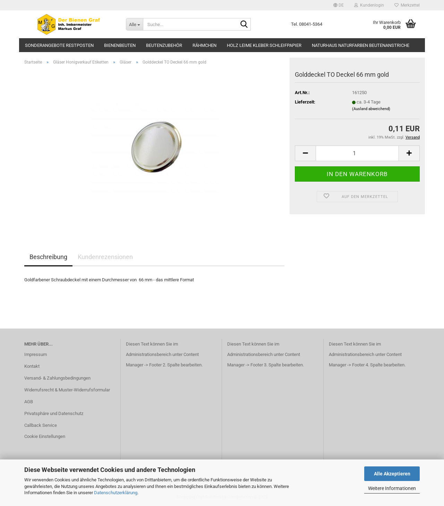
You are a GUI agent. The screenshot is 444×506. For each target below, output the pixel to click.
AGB (28, 401)
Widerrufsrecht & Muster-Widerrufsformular (67, 389)
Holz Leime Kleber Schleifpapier (264, 45)
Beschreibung (48, 256)
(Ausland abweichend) (371, 109)
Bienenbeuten (120, 45)
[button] (338, 5)
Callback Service (40, 425)
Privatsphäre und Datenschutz (53, 413)
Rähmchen (204, 45)
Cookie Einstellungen (44, 436)
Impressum (35, 354)
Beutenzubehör (164, 45)
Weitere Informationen (392, 488)
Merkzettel (407, 5)
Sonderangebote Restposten (59, 45)
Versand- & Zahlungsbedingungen (57, 378)
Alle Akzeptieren (392, 473)
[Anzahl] (357, 153)
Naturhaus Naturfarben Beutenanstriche (360, 45)
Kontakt (32, 366)
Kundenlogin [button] (369, 5)
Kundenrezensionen (105, 256)
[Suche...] (134, 24)
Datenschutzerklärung (115, 492)
